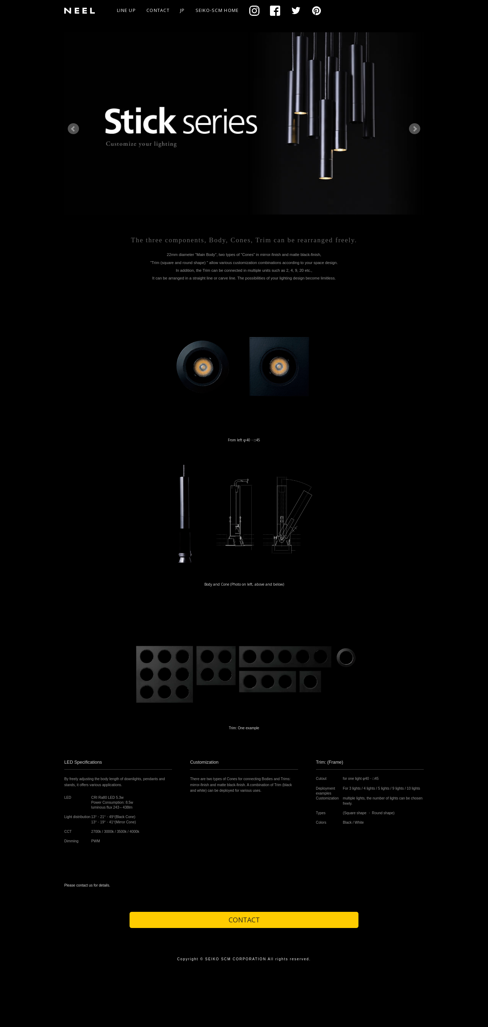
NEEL (82, 10)
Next (414, 128)
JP (182, 10)
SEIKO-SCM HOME (217, 10)
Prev (73, 128)
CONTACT (158, 10)
